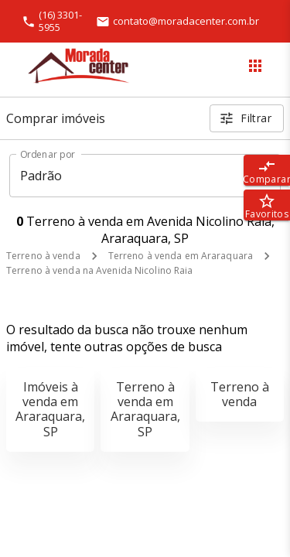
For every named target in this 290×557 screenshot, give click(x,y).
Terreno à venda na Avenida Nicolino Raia (99, 270)
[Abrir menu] (255, 65)
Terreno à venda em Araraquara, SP (145, 409)
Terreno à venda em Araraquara (180, 255)
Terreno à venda (43, 255)
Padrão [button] (41, 175)
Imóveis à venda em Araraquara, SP (50, 409)
